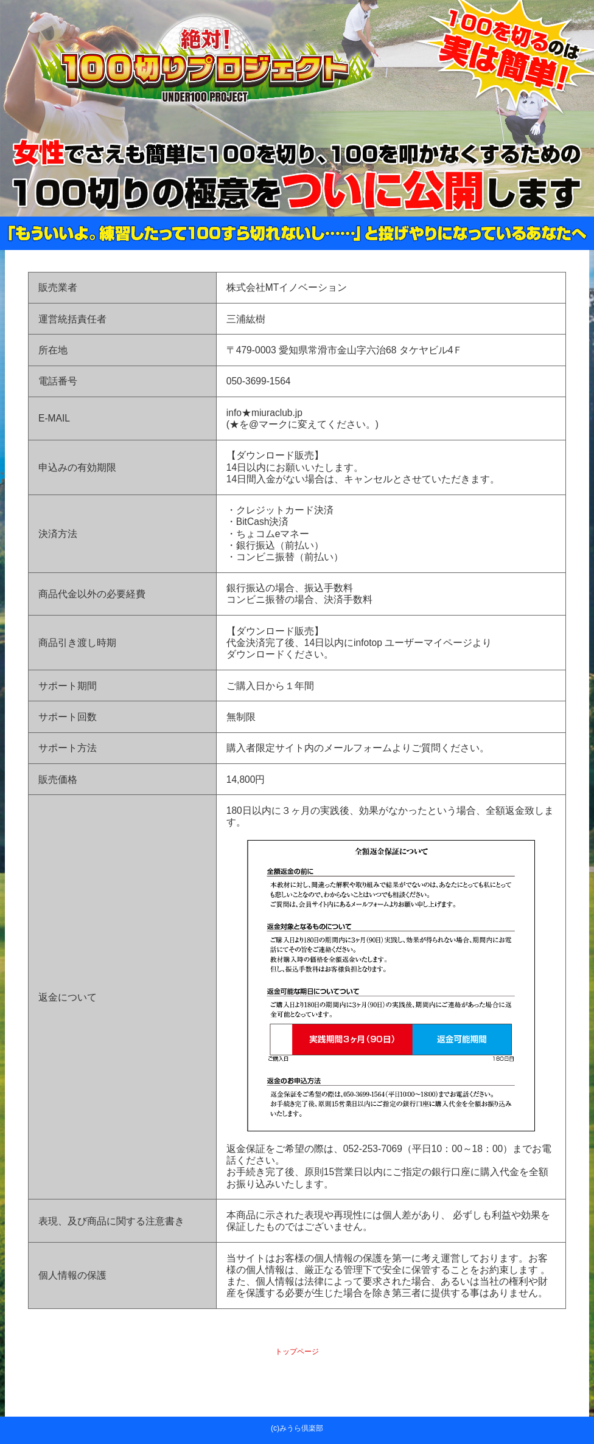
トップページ (297, 1351)
